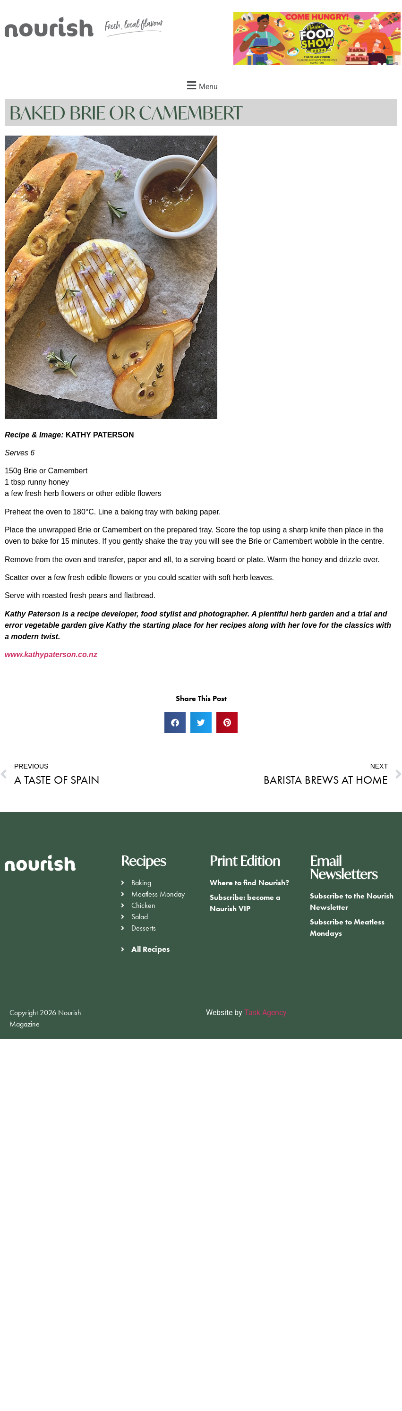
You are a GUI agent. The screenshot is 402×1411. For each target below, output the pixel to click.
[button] (201, 85)
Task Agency (265, 1012)
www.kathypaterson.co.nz (51, 654)
